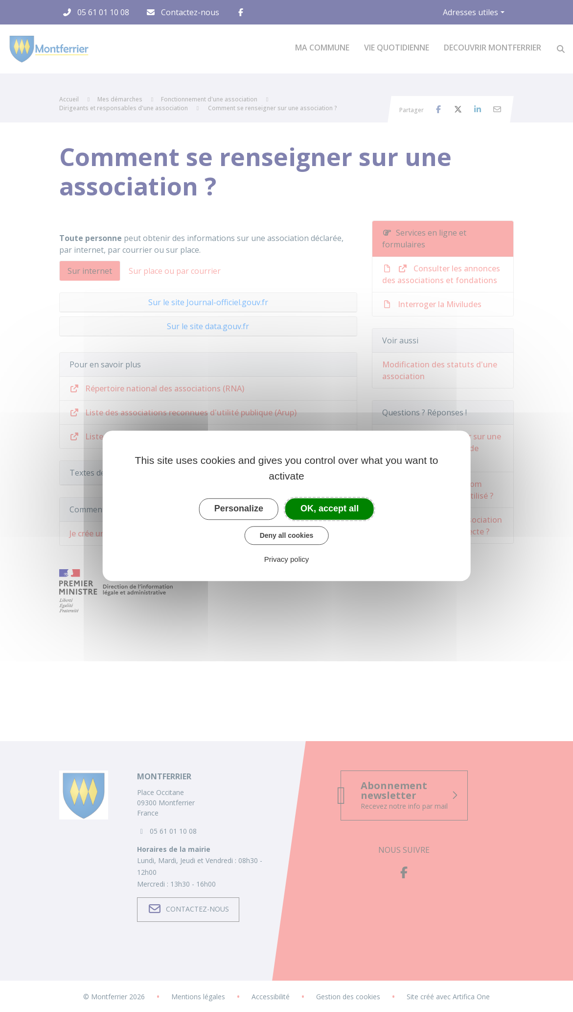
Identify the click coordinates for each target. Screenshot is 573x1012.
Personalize (238, 508)
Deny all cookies (287, 535)
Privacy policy (286, 559)
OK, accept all (329, 508)
